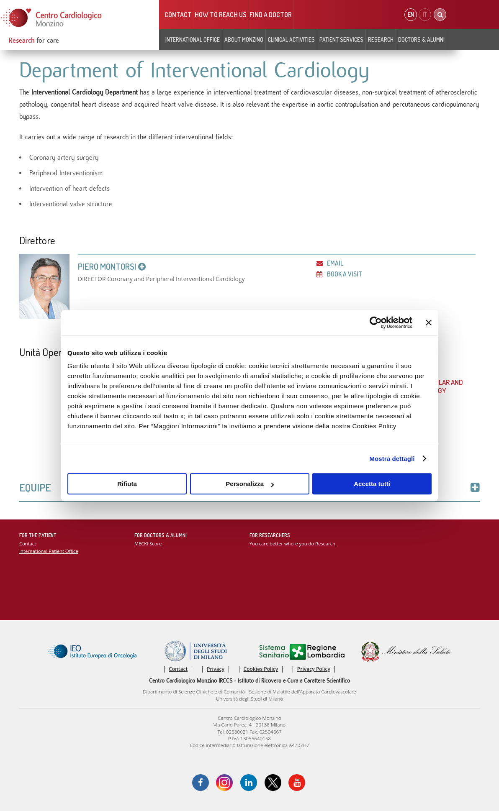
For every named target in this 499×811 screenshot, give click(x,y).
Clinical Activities (291, 39)
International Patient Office (48, 551)
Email (329, 263)
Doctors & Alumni (421, 39)
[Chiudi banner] (429, 322)
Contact (178, 14)
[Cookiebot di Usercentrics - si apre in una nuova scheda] (375, 322)
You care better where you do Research (292, 543)
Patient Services (341, 39)
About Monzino (243, 39)
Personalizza (250, 483)
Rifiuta (127, 483)
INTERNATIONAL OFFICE (192, 39)
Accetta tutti (372, 483)
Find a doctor (271, 14)
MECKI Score (148, 543)
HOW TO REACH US (221, 14)
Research (381, 39)
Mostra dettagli (391, 458)
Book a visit (339, 274)
